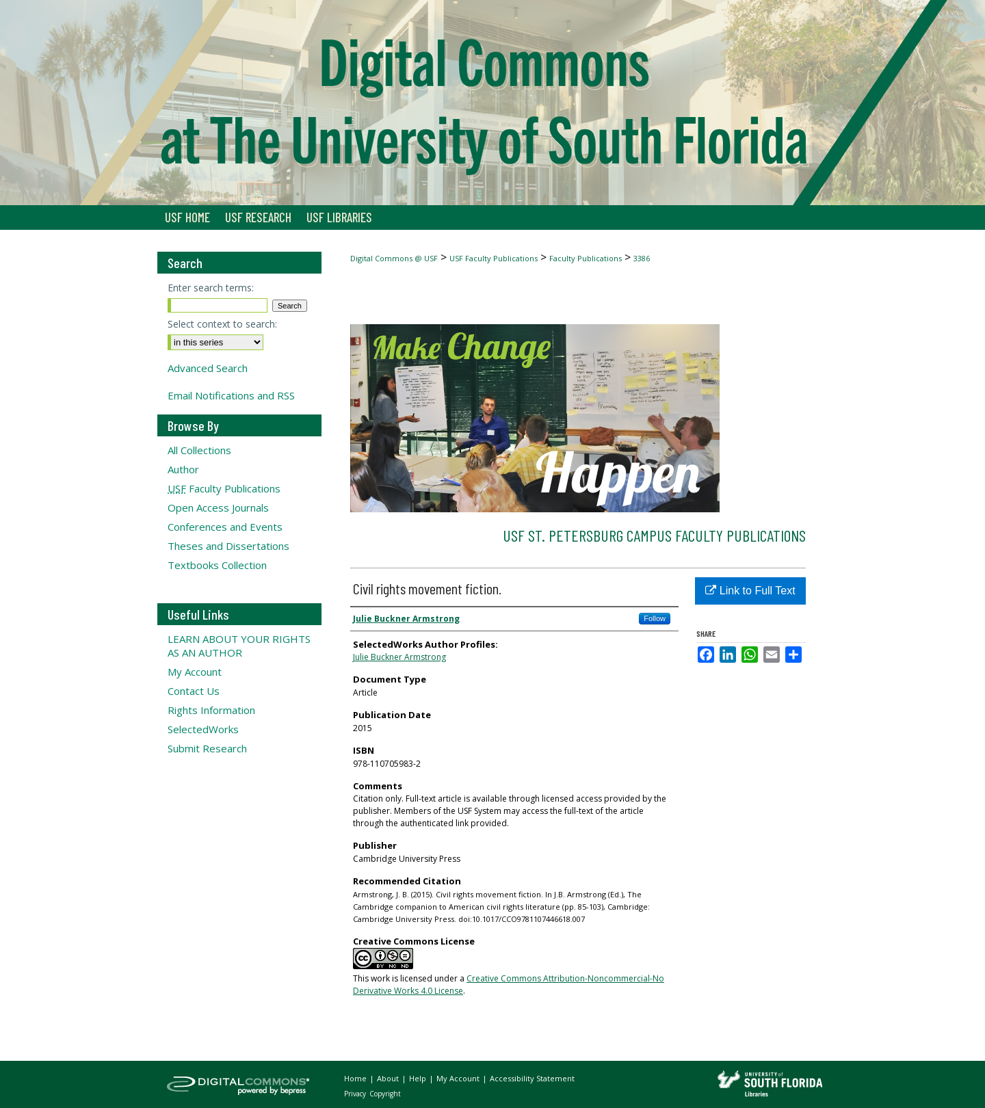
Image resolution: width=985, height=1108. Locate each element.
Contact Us (194, 691)
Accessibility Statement (532, 1078)
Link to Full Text (750, 590)
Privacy (356, 1093)
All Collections (199, 450)
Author (183, 469)
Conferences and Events (225, 526)
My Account (195, 671)
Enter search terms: (211, 287)
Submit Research (207, 748)
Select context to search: (222, 323)
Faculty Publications (585, 258)
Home (356, 1078)
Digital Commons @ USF (394, 258)
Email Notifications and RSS (231, 395)
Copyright (385, 1093)
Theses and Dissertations (228, 546)
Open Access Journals (218, 507)
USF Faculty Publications (493, 258)
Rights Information (211, 710)
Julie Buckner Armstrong (399, 657)
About (389, 1078)
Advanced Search (208, 368)
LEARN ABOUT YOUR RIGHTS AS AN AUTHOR (239, 645)
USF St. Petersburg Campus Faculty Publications (654, 535)
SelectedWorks (203, 729)
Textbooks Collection (217, 565)
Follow (655, 618)
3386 (641, 258)
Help (418, 1078)
